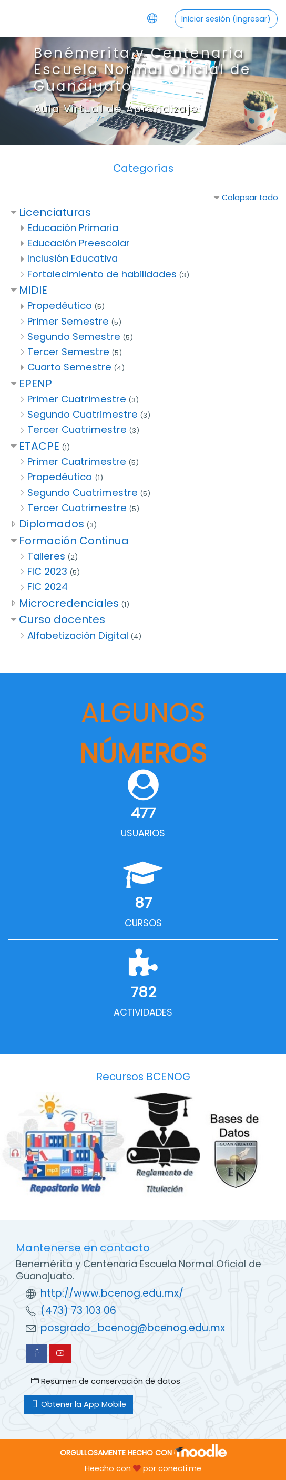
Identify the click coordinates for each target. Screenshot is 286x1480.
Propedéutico (59, 305)
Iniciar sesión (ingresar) (226, 19)
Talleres (46, 556)
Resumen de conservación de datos (105, 1381)
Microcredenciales (69, 603)
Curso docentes (62, 619)
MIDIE (33, 290)
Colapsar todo (250, 197)
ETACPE (39, 446)
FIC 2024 (47, 586)
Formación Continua (74, 540)
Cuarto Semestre (69, 367)
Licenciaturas (55, 212)
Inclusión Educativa (72, 258)
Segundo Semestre (73, 336)
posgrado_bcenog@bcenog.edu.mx (132, 1328)
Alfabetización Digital (77, 635)
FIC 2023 (47, 571)
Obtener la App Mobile (78, 1404)
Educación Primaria (72, 227)
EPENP (35, 383)
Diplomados (51, 523)
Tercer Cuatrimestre (77, 429)
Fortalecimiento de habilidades (102, 274)
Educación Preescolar (78, 243)
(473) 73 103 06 (78, 1310)
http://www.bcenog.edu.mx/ (111, 1293)
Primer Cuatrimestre (76, 399)
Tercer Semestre (68, 351)
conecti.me (179, 1468)
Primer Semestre (68, 321)
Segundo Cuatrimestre (82, 414)
